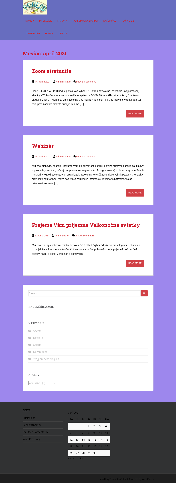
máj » (80, 458)
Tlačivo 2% (127, 20)
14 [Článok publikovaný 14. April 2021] (83, 439)
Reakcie (62, 33)
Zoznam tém (32, 33)
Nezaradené (40, 352)
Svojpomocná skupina (85, 20)
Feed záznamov (32, 425)
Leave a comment (86, 81)
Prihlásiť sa (29, 418)
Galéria (37, 344)
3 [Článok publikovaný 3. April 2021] (100, 426)
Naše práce (109, 20)
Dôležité (38, 337)
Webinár (43, 146)
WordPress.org (31, 439)
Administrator (63, 81)
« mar (71, 458)
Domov (29, 20)
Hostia (49, 33)
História (62, 20)
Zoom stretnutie (51, 71)
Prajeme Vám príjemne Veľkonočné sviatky (86, 225)
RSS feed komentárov (35, 432)
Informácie (45, 20)
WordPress (147, 479)
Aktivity (37, 330)
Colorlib (124, 479)
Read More (135, 113)
